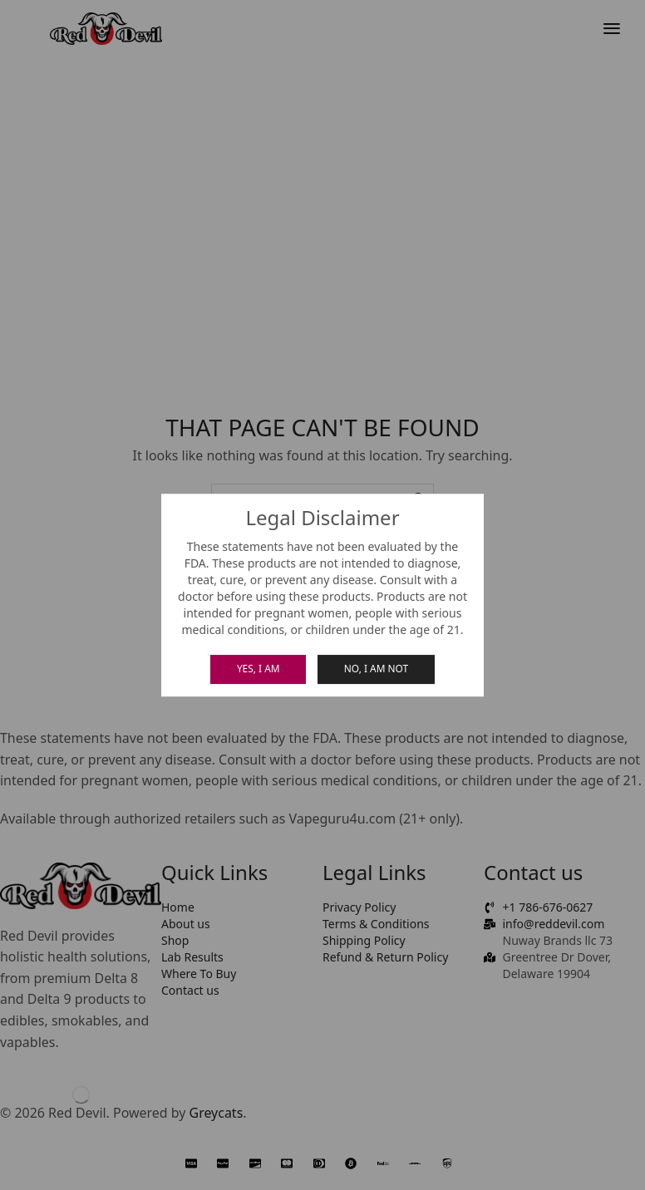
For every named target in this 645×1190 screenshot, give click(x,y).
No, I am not (376, 668)
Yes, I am (258, 668)
